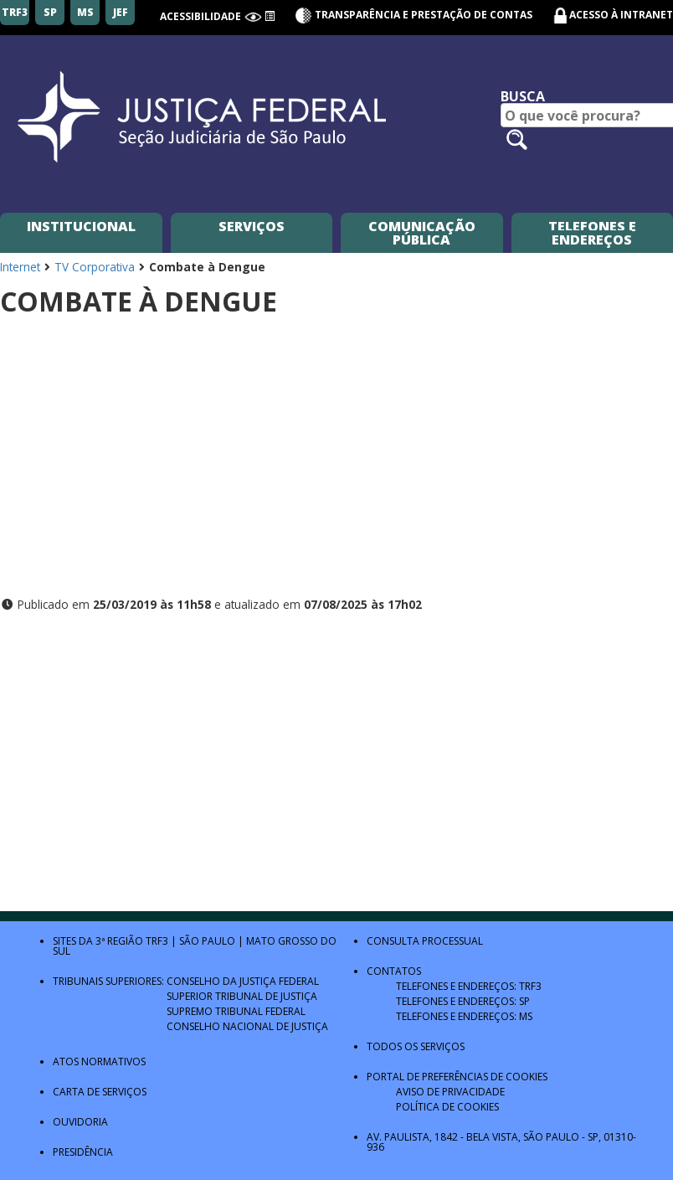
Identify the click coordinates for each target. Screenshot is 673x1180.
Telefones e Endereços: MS (464, 1016)
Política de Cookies (447, 1107)
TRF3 (157, 941)
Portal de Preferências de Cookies (457, 1076)
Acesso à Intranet (621, 15)
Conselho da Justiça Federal (243, 981)
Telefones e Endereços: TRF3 (469, 986)
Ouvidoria (80, 1122)
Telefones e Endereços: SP (463, 1001)
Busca (523, 96)
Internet (20, 267)
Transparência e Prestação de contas (413, 15)
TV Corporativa (94, 267)
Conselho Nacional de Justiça (247, 1026)
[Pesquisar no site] (517, 139)
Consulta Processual (425, 941)
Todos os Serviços (416, 1046)
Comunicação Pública (421, 233)
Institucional (81, 226)
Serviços (251, 226)
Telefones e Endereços (592, 233)
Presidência (83, 1152)
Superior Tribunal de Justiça (242, 996)
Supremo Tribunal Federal (236, 1011)
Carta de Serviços (99, 1092)
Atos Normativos (99, 1061)
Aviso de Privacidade (450, 1092)
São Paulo (207, 941)
